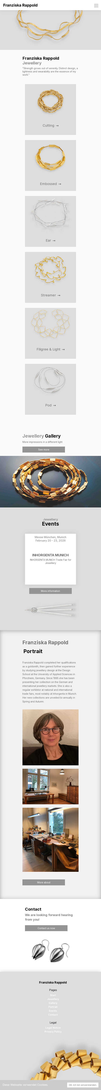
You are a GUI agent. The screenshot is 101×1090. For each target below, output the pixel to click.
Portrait (52, 1006)
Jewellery (53, 999)
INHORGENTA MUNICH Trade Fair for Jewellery (50, 561)
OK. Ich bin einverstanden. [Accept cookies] (83, 1085)
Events (53, 1010)
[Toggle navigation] (96, 5)
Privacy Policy (53, 1031)
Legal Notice (53, 1027)
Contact (53, 1014)
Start (53, 995)
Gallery (53, 1002)
